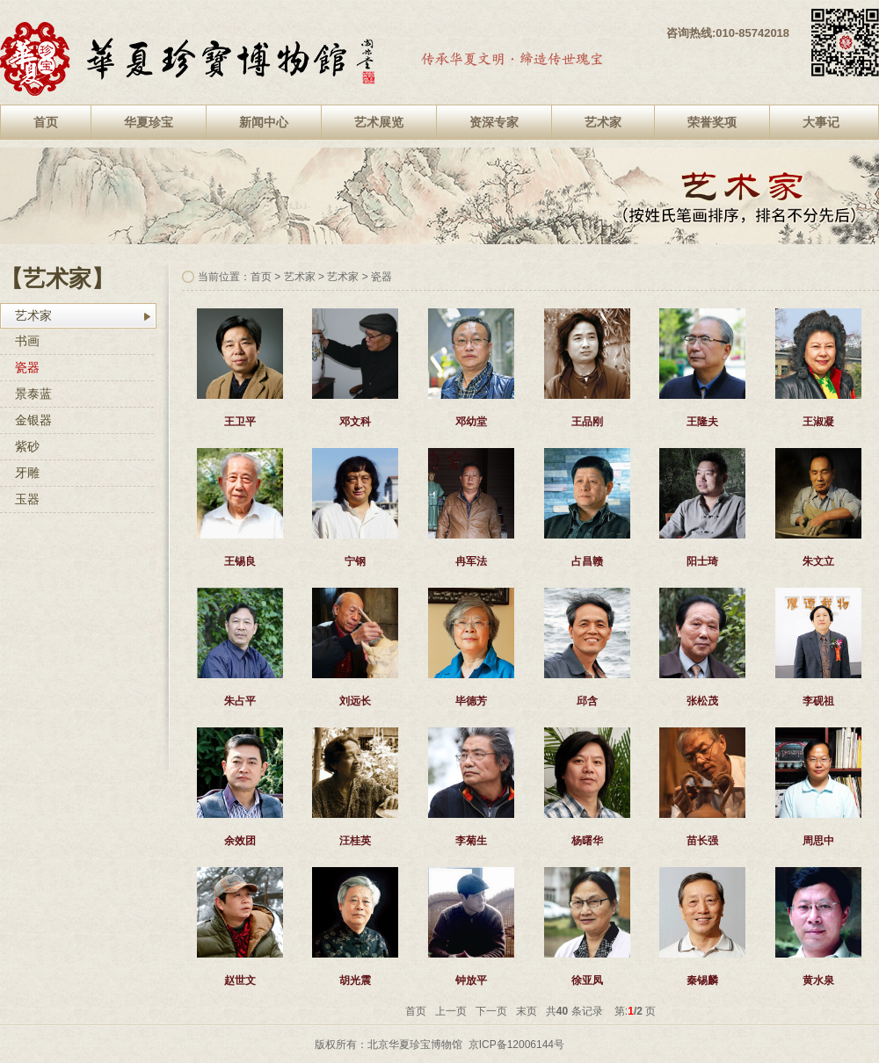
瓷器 (27, 367)
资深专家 (494, 122)
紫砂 (27, 446)
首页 (45, 122)
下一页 (491, 1011)
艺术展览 (378, 122)
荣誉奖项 (712, 122)
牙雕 (27, 473)
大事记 (821, 122)
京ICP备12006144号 (516, 1044)
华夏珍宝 (148, 122)
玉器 (27, 499)
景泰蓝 (33, 394)
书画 (27, 341)
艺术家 (603, 122)
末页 (526, 1011)
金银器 (33, 420)
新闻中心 (263, 122)
